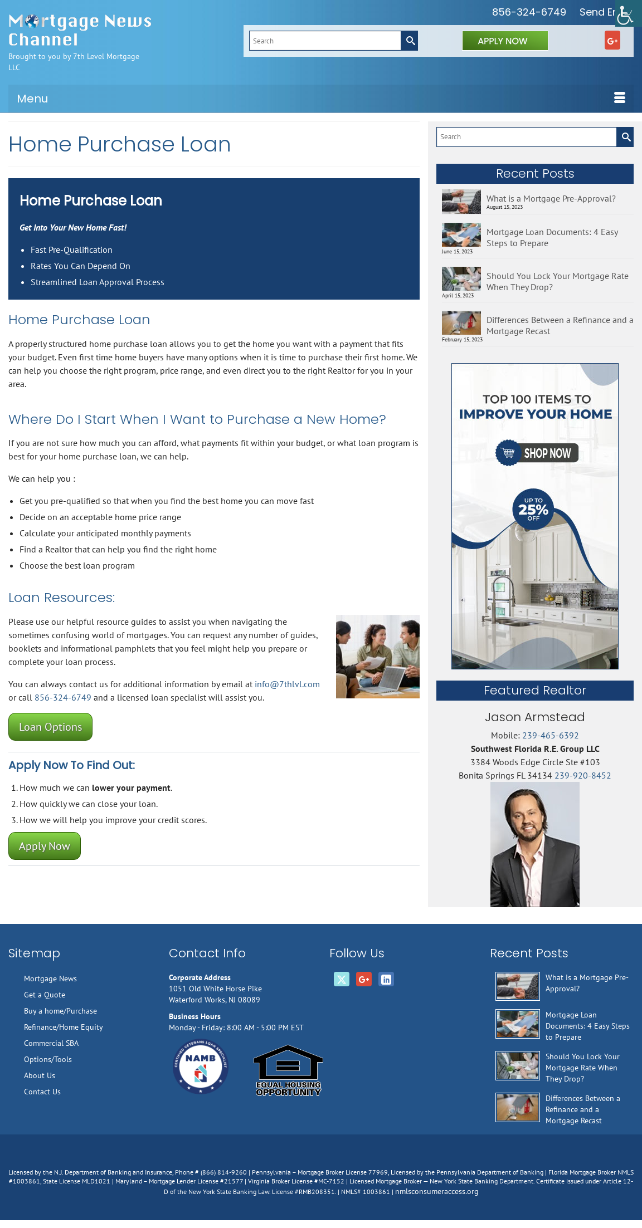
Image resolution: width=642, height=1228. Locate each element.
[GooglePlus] (612, 40)
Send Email (607, 12)
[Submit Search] (409, 40)
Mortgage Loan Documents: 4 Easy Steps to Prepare (552, 237)
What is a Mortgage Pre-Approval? (551, 198)
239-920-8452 (583, 775)
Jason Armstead (535, 717)
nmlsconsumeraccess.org (437, 1191)
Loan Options (50, 727)
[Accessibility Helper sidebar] (628, 13)
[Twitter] (341, 979)
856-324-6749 (529, 12)
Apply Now (44, 846)
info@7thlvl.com (287, 683)
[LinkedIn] (386, 979)
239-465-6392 (550, 735)
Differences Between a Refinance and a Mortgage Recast (560, 325)
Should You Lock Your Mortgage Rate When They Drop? (558, 281)
